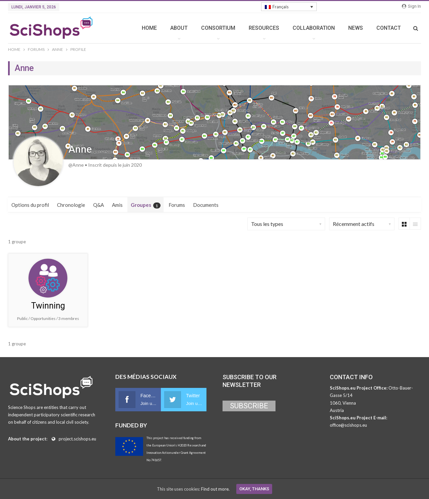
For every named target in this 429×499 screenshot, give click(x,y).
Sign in (411, 6)
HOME (149, 28)
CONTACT (388, 28)
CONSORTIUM (218, 28)
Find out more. (215, 489)
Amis (117, 205)
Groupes (146, 205)
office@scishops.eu (348, 425)
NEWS (355, 28)
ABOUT (179, 28)
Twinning (48, 306)
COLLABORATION (314, 28)
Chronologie (71, 205)
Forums (177, 205)
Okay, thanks (254, 488)
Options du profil (30, 205)
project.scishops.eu (77, 438)
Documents (206, 205)
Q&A (98, 205)
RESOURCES (264, 28)
